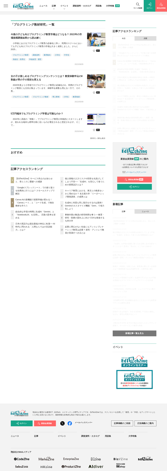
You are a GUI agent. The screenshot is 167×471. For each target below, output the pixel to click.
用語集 (99, 6)
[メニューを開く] (6, 6)
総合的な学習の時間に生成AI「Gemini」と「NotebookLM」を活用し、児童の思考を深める (35, 214)
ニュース (43, 6)
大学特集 (113, 6)
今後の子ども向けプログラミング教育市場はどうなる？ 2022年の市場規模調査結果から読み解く (46, 36)
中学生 (66, 55)
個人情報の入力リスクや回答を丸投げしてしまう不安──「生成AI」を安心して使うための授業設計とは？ (84, 181)
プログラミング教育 (21, 55)
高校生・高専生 (19, 59)
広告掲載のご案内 (145, 423)
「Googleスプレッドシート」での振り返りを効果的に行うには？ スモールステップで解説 (35, 190)
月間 (145, 38)
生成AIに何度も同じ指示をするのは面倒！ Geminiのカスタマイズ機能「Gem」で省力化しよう (84, 205)
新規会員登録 (133, 179)
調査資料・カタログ (82, 6)
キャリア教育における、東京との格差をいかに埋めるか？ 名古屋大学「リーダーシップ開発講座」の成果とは (84, 193)
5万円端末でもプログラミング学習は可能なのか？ (37, 113)
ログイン (134, 186)
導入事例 (55, 97)
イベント (64, 6)
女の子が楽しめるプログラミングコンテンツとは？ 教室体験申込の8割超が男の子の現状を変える (47, 78)
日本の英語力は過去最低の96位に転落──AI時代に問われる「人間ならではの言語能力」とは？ (35, 227)
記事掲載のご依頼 (122, 423)
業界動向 (47, 55)
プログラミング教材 (40, 97)
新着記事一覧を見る (134, 333)
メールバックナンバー (134, 172)
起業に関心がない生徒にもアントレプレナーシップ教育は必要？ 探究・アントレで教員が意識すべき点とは (84, 230)
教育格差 (76, 97)
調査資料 (36, 55)
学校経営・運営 (35, 59)
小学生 (57, 55)
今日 (123, 38)
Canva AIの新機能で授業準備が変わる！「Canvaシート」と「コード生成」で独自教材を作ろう (34, 202)
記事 (54, 6)
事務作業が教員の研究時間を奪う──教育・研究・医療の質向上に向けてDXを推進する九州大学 (85, 218)
